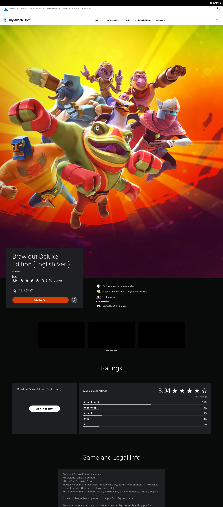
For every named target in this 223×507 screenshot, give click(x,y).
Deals (109, 17)
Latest (79, 17)
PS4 (30, 8)
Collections (94, 17)
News (65, 8)
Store (74, 8)
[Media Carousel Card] (61, 332)
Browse (142, 17)
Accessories (52, 8)
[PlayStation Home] (5, 9)
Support (85, 8)
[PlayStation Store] (17, 16)
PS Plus (39, 8)
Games (13, 8)
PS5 (22, 8)
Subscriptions (125, 17)
